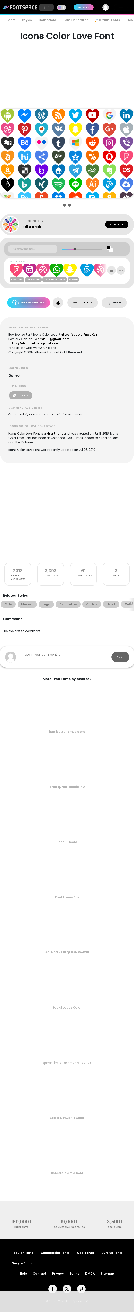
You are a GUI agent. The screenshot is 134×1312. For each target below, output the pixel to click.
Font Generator (75, 20)
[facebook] (52, 1289)
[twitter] (67, 1289)
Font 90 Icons (67, 842)
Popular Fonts (22, 1253)
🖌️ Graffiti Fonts (107, 20)
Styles (27, 20)
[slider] (75, 249)
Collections (48, 20)
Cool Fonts (85, 1253)
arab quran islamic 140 (67, 787)
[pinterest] (81, 1289)
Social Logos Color (67, 1007)
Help (23, 1273)
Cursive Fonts (112, 1253)
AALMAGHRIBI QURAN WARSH (67, 952)
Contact (116, 224)
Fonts (11, 20)
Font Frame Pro (67, 897)
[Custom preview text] (32, 249)
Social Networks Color (67, 1118)
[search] (46, 7)
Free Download (28, 302)
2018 (18, 571)
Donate (20, 395)
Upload (83, 7)
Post (120, 657)
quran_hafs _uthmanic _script (67, 1063)
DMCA (90, 1273)
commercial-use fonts (69, 1227)
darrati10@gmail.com (52, 339)
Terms (74, 1273)
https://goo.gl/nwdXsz (79, 334)
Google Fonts (22, 1263)
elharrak (32, 227)
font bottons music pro (67, 732)
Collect (83, 302)
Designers (115, 1227)
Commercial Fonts (55, 1253)
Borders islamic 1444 (67, 1173)
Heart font (55, 433)
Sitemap (107, 1273)
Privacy (58, 1273)
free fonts (21, 1227)
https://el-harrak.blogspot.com (33, 343)
